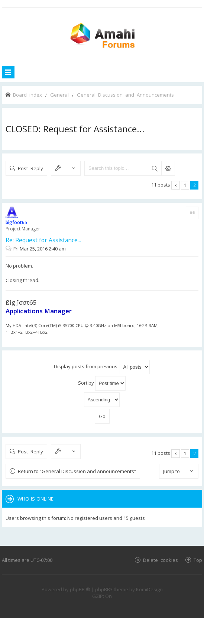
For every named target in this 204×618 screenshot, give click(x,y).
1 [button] (185, 185)
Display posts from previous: (102, 367)
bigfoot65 (16, 222)
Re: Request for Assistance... (43, 240)
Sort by (102, 383)
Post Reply (30, 168)
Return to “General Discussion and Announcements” (77, 471)
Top (198, 559)
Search (154, 168)
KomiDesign (149, 589)
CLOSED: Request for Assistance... (75, 129)
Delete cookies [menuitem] (160, 559)
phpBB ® (80, 589)
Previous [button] (175, 185)
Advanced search (168, 168)
